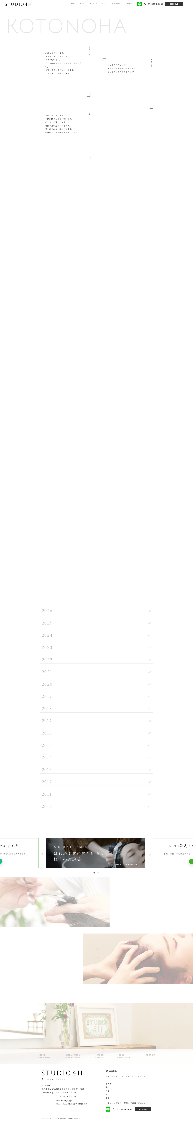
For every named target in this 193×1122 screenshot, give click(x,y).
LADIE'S (94, 4)
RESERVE (174, 4)
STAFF (105, 4)
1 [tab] (94, 872)
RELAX (83, 4)
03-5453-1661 (121, 1109)
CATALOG (116, 4)
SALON (129, 4)
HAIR (73, 4)
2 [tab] (98, 872)
